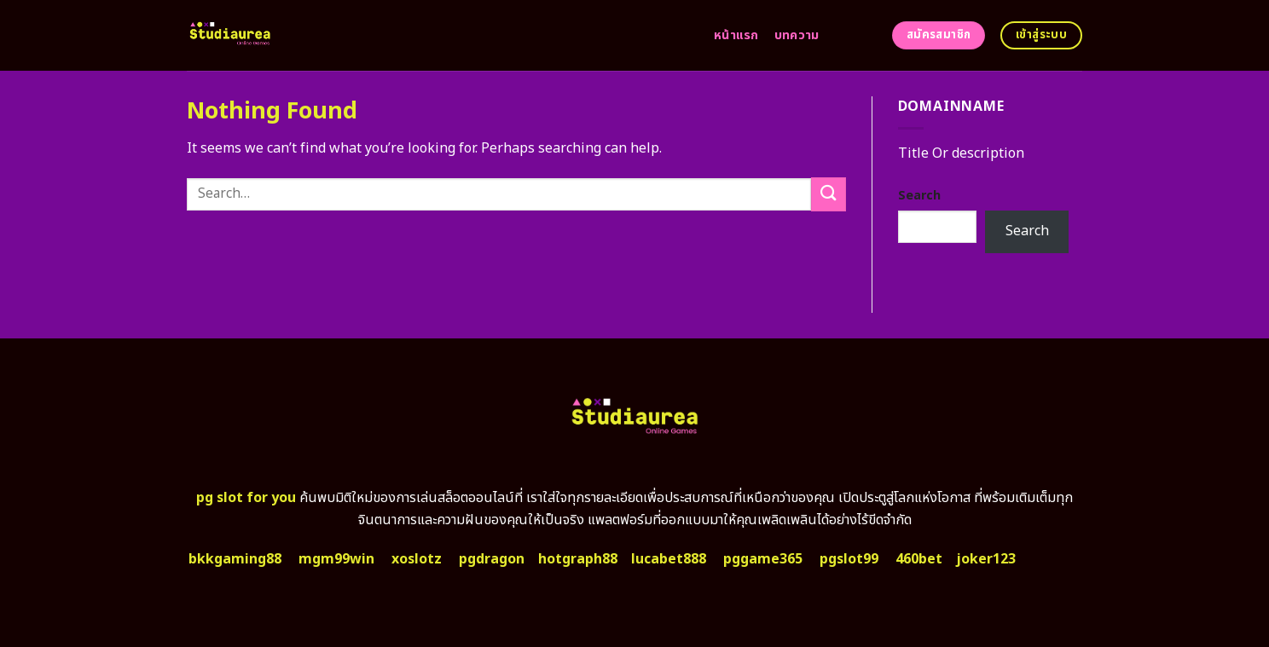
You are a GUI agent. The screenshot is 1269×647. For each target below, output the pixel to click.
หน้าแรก (736, 35)
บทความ (797, 35)
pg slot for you (246, 498)
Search (919, 196)
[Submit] (828, 194)
